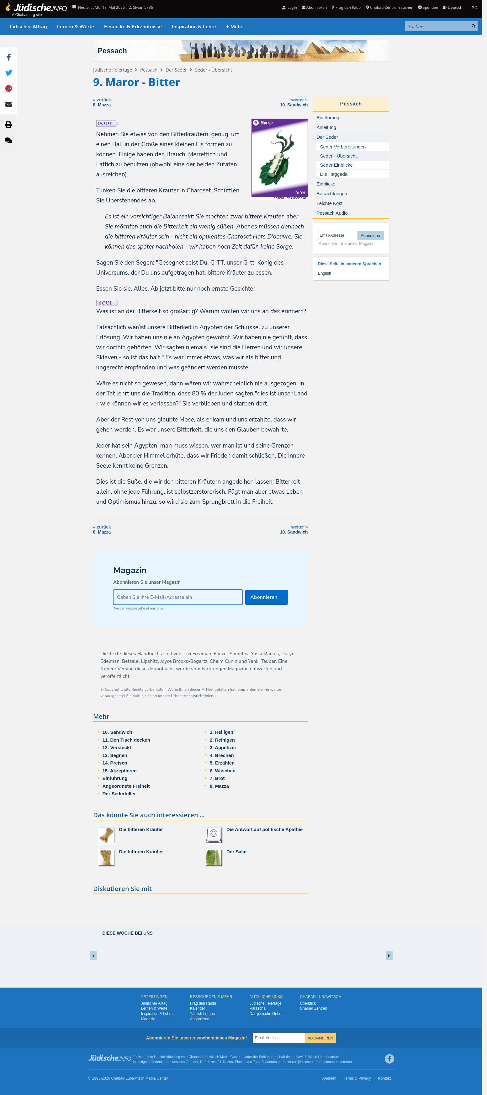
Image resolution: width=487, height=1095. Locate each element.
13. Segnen (115, 755)
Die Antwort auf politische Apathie (264, 829)
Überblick (308, 1003)
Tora (256, 1062)
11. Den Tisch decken (126, 740)
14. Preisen (115, 762)
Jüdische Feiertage (112, 70)
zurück (135, 102)
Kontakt (384, 1078)
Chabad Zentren (313, 1008)
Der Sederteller (119, 793)
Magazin (148, 1019)
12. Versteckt (117, 747)
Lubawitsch (210, 1057)
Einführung (115, 778)
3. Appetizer (223, 747)
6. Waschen (223, 770)
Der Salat (236, 851)
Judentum (269, 1062)
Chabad (194, 1057)
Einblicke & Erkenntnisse (133, 26)
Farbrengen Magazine (225, 669)
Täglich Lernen (202, 1014)
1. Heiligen (221, 732)
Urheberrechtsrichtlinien (192, 695)
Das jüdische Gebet (266, 1014)
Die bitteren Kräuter (141, 829)
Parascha (258, 1008)
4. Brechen (222, 755)
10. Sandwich (117, 732)
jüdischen (305, 1062)
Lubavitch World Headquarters (316, 1057)
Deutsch (452, 7)
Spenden (428, 7)
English (324, 273)
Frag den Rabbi (346, 7)
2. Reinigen (222, 740)
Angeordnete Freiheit (126, 786)
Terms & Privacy (357, 1078)
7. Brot (217, 778)
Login (289, 7)
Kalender (197, 1008)
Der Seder (176, 70)
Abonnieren (314, 7)
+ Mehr (234, 26)
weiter (245, 102)
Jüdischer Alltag (28, 26)
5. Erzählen (222, 762)
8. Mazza (219, 786)
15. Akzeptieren (120, 770)
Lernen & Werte (75, 26)
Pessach (112, 51)
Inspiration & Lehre (194, 26)
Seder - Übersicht (213, 70)
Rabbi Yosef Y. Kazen (216, 1062)
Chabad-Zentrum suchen (389, 7)
